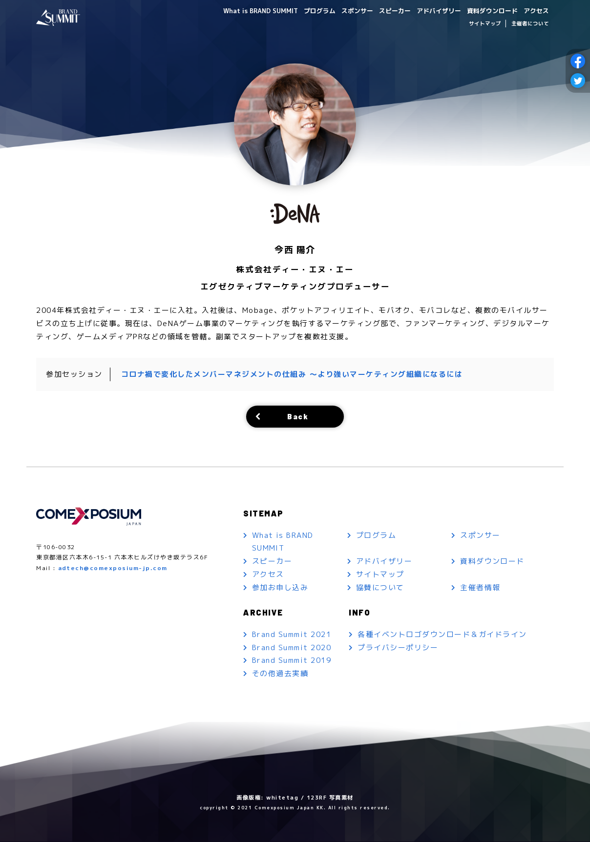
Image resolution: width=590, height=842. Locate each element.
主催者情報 (480, 588)
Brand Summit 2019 (292, 661)
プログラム (304, 10)
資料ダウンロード (488, 10)
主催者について (530, 23)
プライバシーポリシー (398, 648)
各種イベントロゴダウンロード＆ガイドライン (442, 635)
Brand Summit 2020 (292, 648)
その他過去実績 (280, 674)
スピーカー (384, 10)
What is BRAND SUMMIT (241, 10)
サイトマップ (485, 23)
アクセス (535, 10)
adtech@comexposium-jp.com (113, 568)
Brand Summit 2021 (292, 635)
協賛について (380, 588)
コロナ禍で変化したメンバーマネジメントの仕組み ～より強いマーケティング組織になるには (292, 374)
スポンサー (344, 10)
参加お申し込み (280, 588)
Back (298, 416)
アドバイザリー (431, 10)
